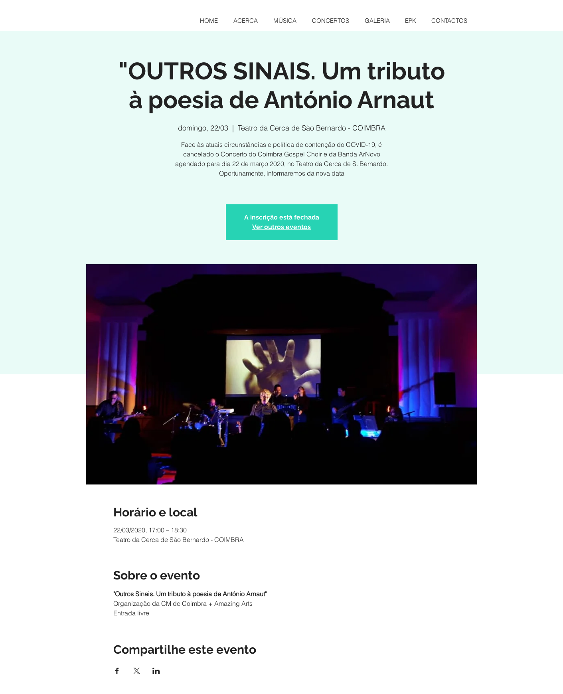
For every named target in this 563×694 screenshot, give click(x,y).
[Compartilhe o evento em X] (136, 671)
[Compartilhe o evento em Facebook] (117, 671)
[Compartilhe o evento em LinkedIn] (156, 671)
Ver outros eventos (281, 227)
